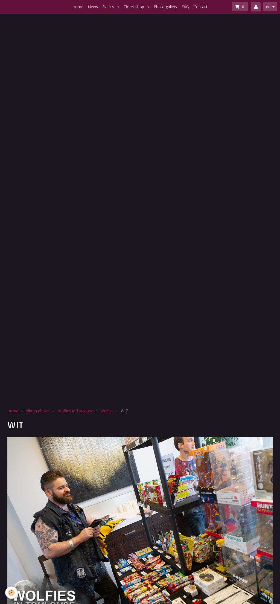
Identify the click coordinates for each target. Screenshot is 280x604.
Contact (201, 6)
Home (77, 6)
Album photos (38, 410)
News (93, 6)
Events (108, 6)
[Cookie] (11, 592)
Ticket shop (134, 6)
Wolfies (106, 410)
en (268, 6)
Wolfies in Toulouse (75, 410)
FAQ (185, 6)
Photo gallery (165, 6)
